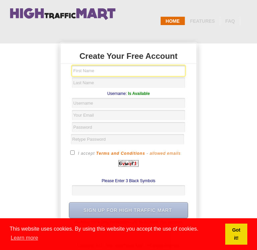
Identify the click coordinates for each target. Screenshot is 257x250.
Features (202, 21)
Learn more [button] (24, 238)
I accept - (125, 153)
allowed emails (165, 153)
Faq (230, 21)
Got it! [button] (236, 234)
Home (173, 21)
